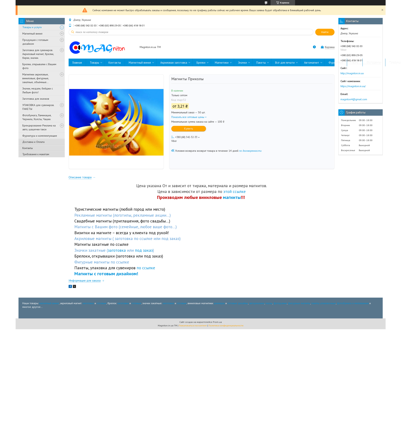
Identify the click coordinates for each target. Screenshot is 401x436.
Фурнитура (336, 62)
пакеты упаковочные (323, 304)
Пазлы (355, 62)
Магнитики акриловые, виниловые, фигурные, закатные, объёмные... (35, 78)
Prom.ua (217, 323)
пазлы (269, 304)
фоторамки (280, 304)
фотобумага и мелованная (353, 304)
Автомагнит (311, 62)
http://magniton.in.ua (352, 73)
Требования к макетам (35, 154)
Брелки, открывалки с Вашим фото (39, 66)
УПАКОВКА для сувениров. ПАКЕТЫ (38, 107)
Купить (188, 128)
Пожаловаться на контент (193, 327)
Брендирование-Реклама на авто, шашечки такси (39, 127)
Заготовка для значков (35, 98)
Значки (242, 62)
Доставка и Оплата (33, 142)
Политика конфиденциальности (225, 327)
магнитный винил (49, 304)
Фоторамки (374, 62)
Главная (77, 62)
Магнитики (222, 62)
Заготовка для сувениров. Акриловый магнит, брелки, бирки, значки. (38, 54)
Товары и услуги (32, 27)
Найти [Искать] (324, 32)
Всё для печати (285, 62)
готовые (101, 304)
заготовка (88, 304)
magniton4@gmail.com (353, 99)
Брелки (201, 62)
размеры (219, 304)
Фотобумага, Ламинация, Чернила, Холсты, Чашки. (36, 117)
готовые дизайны (238, 304)
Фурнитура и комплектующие (39, 135)
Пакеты (261, 62)
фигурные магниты (299, 304)
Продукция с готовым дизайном (35, 41)
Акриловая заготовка (173, 62)
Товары (94, 62)
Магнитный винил (32, 33)
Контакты (27, 148)
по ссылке (146, 269)
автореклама (256, 304)
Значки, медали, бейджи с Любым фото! (37, 90)
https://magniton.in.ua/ (353, 86)
